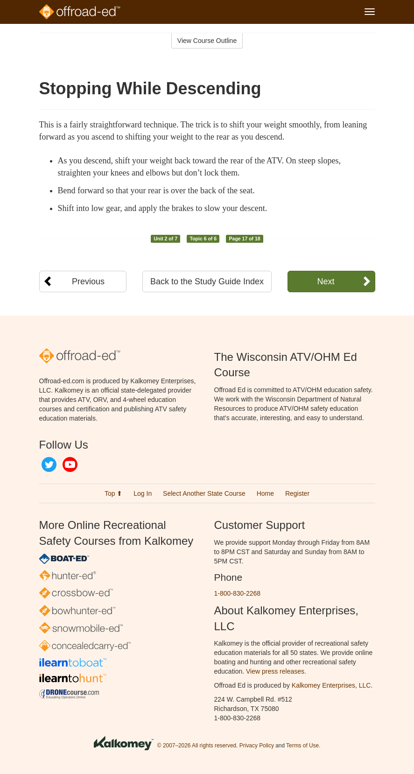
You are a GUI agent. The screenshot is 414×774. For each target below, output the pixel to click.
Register (297, 493)
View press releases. (276, 671)
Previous (88, 281)
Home (265, 493)
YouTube (70, 464)
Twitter (49, 464)
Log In (142, 493)
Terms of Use (302, 746)
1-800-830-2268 (237, 593)
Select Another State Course (204, 493)
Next (325, 281)
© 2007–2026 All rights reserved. (197, 746)
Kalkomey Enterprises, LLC (331, 685)
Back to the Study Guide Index (207, 281)
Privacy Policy (256, 746)
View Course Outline (207, 40)
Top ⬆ (113, 493)
